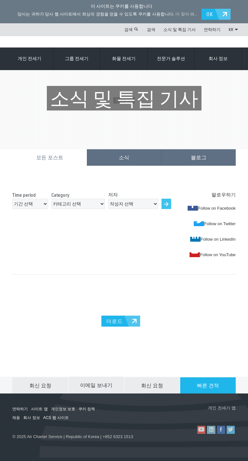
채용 (16, 417)
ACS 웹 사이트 (56, 417)
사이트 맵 (39, 408)
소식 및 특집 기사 (179, 29)
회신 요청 (40, 384)
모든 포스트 (49, 157)
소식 (124, 157)
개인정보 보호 (63, 408)
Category (60, 194)
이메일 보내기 (96, 384)
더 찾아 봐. (185, 14)
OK (210, 14)
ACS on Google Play (218, 414)
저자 (113, 194)
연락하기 (212, 29)
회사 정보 (218, 58)
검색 (128, 29)
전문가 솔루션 (171, 58)
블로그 (198, 157)
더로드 (114, 320)
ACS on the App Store (179, 414)
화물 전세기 (124, 58)
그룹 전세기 (76, 58)
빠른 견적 (208, 384)
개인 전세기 (29, 58)
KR (233, 29)
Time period (24, 194)
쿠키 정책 (86, 408)
